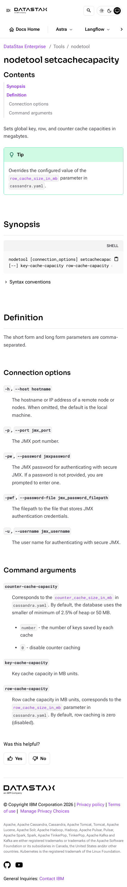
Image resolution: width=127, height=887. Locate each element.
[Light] (101, 10)
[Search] (88, 11)
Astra (65, 29)
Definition (17, 95)
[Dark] (109, 10)
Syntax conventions (30, 282)
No (39, 758)
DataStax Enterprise (25, 46)
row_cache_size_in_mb (34, 178)
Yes (14, 758)
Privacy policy (90, 804)
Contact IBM (51, 878)
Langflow (98, 29)
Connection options (28, 104)
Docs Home (24, 30)
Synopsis (16, 86)
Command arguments (30, 113)
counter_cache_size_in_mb (83, 597)
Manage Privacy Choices (44, 811)
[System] (117, 10)
